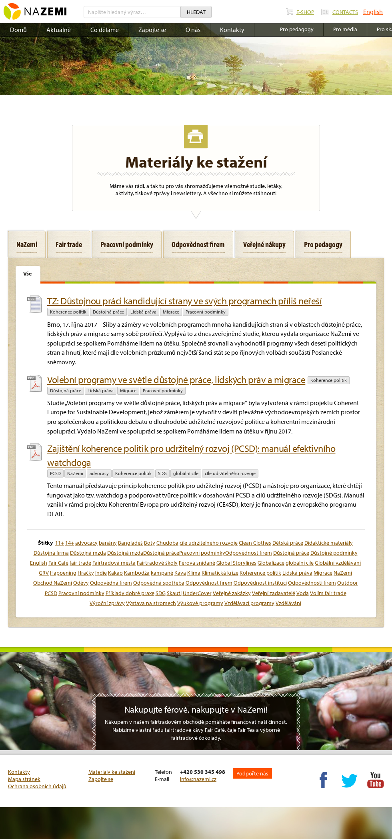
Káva (180, 572)
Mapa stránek (24, 779)
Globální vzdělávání (338, 562)
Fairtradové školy (157, 562)
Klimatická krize (220, 572)
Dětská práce (287, 542)
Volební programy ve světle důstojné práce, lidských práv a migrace (176, 380)
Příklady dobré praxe (130, 593)
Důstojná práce (108, 312)
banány (108, 542)
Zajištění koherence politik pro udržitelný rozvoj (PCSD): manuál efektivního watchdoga (191, 455)
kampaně (162, 572)
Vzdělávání (288, 603)
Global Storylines (236, 562)
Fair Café (58, 562)
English (373, 12)
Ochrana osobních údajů (37, 786)
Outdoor (347, 582)
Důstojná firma (51, 552)
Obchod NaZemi (52, 582)
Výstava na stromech (151, 603)
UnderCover (197, 593)
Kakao (115, 572)
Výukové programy (200, 603)
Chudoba (167, 542)
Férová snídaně (197, 562)
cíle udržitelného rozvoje (230, 473)
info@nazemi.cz (198, 779)
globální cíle (185, 473)
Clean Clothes (255, 542)
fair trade (80, 562)
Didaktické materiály (328, 542)
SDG (162, 473)
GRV (44, 572)
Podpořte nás (252, 773)
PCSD (55, 473)
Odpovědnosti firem (312, 582)
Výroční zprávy (107, 603)
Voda (302, 593)
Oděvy (81, 582)
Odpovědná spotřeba (158, 582)
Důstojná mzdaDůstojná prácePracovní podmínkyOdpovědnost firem (189, 552)
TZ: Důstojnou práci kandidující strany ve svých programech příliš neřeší (184, 301)
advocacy (99, 473)
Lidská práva (143, 312)
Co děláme (104, 30)
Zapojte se (152, 30)
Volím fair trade (328, 593)
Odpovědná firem (111, 582)
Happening (63, 572)
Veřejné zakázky (232, 593)
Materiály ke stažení (111, 771)
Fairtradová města (114, 562)
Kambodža (137, 572)
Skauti (174, 593)
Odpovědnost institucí (260, 582)
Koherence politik (68, 312)
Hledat (196, 12)
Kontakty (232, 30)
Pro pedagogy (297, 29)
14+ (69, 542)
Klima (193, 572)
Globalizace (271, 562)
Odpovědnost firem (209, 582)
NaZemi (75, 473)
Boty (149, 542)
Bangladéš (130, 542)
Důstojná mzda (88, 552)
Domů (18, 30)
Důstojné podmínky (334, 552)
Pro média (345, 29)
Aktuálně (58, 30)
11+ (59, 542)
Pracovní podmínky (206, 312)
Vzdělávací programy (249, 603)
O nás (193, 30)
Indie (101, 572)
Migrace (171, 312)
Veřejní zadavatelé (273, 593)
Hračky (86, 572)
